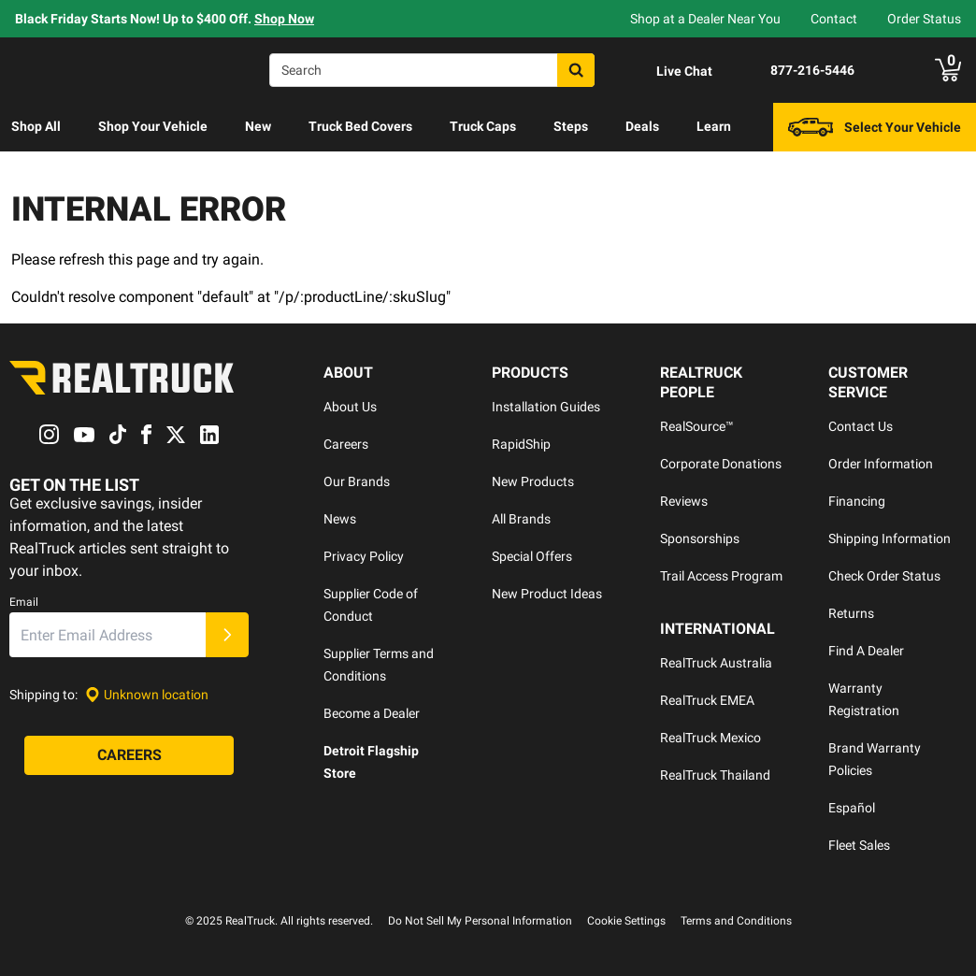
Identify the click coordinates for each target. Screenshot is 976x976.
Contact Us (860, 426)
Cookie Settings (626, 920)
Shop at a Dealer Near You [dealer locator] (705, 18)
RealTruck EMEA (707, 700)
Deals (642, 126)
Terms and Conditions (736, 920)
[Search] (432, 70)
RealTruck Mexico (710, 737)
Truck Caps (483, 126)
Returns (851, 613)
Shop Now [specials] (284, 18)
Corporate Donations (721, 463)
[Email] (107, 635)
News (339, 518)
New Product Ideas (547, 593)
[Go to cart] (948, 70)
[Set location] (146, 695)
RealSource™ (697, 426)
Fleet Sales (859, 845)
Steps (570, 126)
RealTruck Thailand (715, 775)
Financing (856, 501)
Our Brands (356, 481)
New (258, 126)
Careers (345, 444)
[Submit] (227, 635)
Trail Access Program (721, 575)
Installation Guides (546, 406)
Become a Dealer (371, 713)
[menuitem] (36, 127)
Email (23, 603)
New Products (533, 481)
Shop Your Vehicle (153, 126)
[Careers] (129, 756)
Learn (713, 126)
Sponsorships (699, 538)
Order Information (880, 463)
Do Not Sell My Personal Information (480, 920)
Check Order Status (884, 575)
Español (851, 807)
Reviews (684, 501)
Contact (834, 18)
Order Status (924, 18)
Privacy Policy (363, 556)
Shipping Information (889, 538)
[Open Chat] (668, 71)
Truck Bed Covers (360, 126)
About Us (350, 406)
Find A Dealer (866, 650)
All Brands (521, 518)
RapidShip (521, 444)
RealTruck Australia (716, 662)
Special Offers (532, 556)
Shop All (36, 126)
